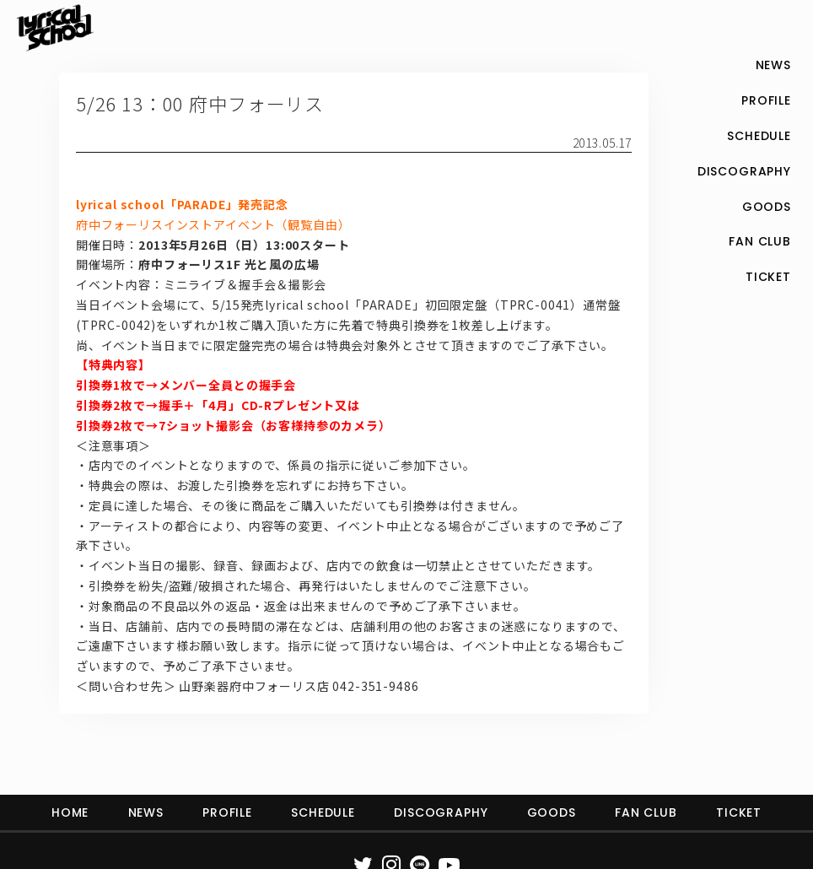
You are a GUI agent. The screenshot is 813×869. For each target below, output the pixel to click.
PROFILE (227, 812)
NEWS (146, 812)
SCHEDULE (323, 812)
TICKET (739, 812)
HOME (70, 812)
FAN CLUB (646, 812)
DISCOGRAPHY (440, 812)
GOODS (551, 812)
